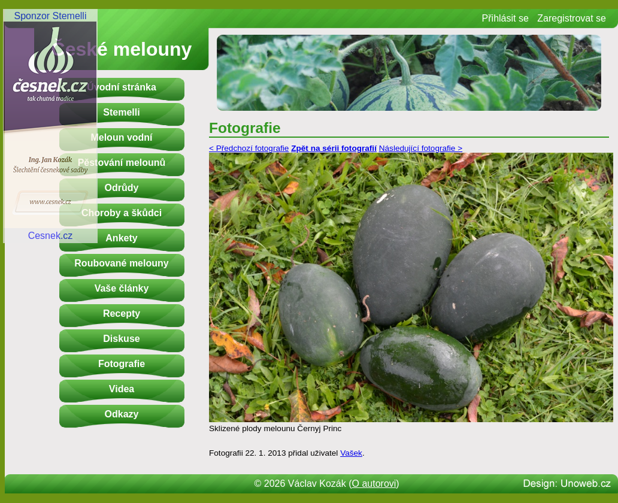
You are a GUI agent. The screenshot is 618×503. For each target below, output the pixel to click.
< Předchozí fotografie (249, 148)
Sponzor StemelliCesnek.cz (50, 126)
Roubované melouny (121, 263)
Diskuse (121, 339)
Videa (121, 389)
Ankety (121, 238)
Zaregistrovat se (571, 18)
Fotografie (121, 364)
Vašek (351, 453)
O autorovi (374, 483)
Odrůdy (122, 188)
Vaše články (122, 288)
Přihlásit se (505, 18)
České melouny (121, 49)
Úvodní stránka (121, 87)
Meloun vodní (121, 137)
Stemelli (121, 112)
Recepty (121, 313)
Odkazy (122, 414)
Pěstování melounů (122, 162)
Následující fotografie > (420, 148)
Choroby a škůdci (121, 213)
